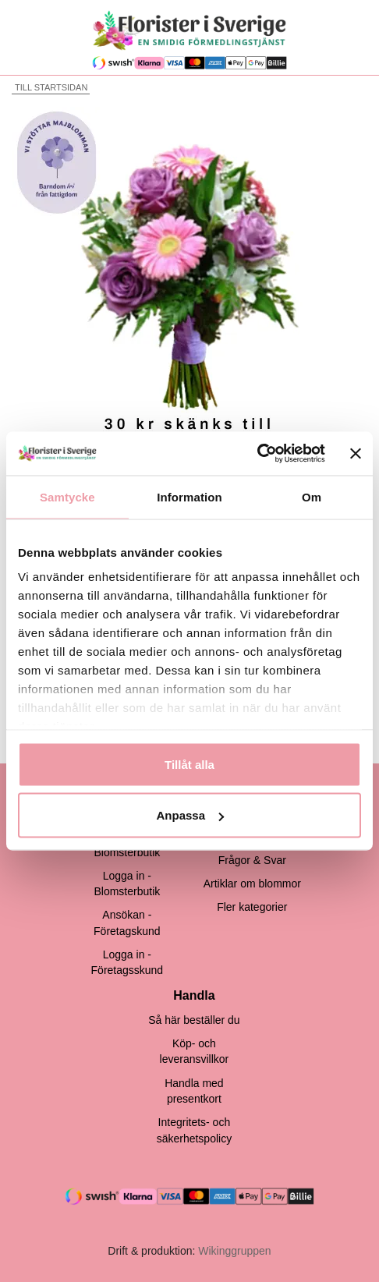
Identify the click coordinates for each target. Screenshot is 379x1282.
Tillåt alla (189, 763)
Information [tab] (189, 496)
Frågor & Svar (252, 860)
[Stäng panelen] (355, 453)
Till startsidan (49, 87)
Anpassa (190, 815)
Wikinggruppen (234, 1251)
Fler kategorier (252, 907)
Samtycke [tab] (67, 496)
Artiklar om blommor (252, 883)
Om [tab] (311, 496)
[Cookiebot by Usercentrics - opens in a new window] (257, 454)
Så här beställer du (194, 1020)
